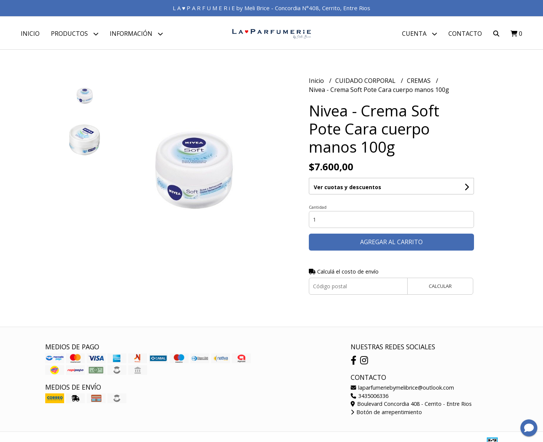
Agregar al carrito (391, 243)
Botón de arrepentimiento (386, 413)
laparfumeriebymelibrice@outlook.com (402, 388)
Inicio (30, 33)
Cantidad (318, 208)
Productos (74, 34)
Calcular (440, 287)
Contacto (465, 33)
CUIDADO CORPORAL (366, 82)
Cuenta (419, 34)
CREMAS (419, 82)
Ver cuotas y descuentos (347, 188)
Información (136, 34)
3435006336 (369, 396)
